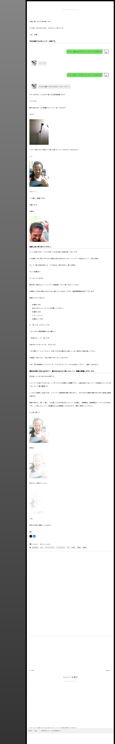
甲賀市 (78, 547)
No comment (34, 544)
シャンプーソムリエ (49, 547)
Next (108, 670)
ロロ (68, 547)
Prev (31, 670)
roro (42, 547)
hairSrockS (35, 547)
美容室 (84, 547)
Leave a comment (46, 544)
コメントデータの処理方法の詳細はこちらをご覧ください (66, 727)
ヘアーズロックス (61, 547)
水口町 (73, 547)
